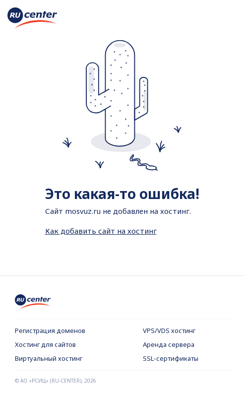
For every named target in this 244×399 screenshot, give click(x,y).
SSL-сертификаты (170, 358)
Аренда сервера (168, 344)
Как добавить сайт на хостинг (101, 231)
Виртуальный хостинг (48, 358)
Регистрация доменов (50, 330)
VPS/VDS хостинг (169, 330)
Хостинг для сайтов (45, 344)
